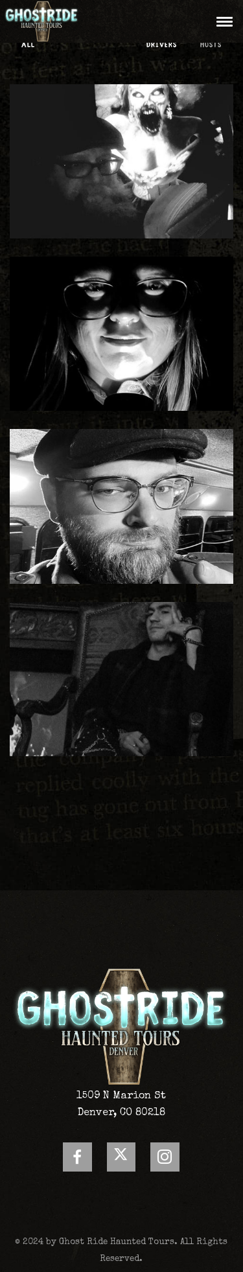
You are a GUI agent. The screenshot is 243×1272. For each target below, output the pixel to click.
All (28, 45)
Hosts (211, 45)
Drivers (161, 45)
